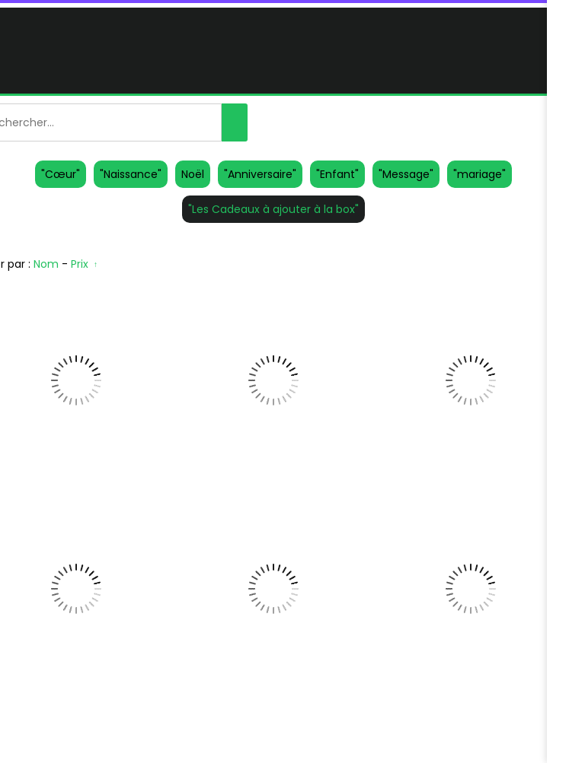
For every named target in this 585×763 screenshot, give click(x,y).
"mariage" (479, 174)
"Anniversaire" (260, 174)
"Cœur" (60, 174)
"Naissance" (130, 174)
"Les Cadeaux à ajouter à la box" (273, 209)
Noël (192, 174)
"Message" (406, 174)
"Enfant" (337, 174)
